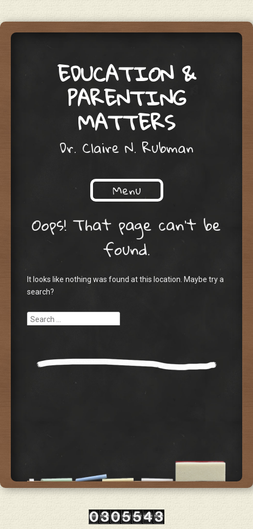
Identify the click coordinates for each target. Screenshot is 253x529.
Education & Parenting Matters (126, 98)
